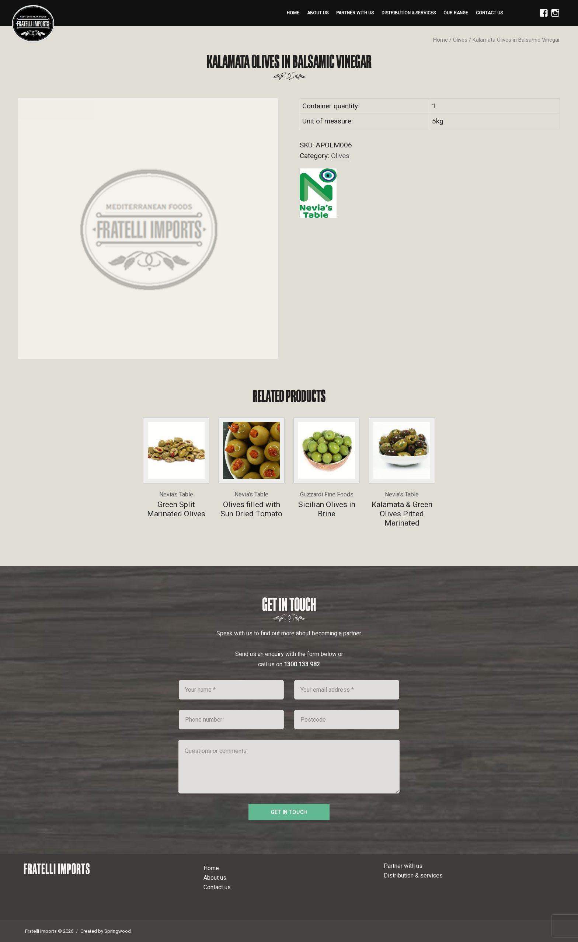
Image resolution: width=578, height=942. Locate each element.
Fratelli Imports (57, 868)
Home (293, 12)
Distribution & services (409, 12)
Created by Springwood (105, 931)
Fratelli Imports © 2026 (49, 931)
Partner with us (355, 12)
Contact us (489, 12)
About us (317, 12)
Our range (455, 12)
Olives (460, 39)
